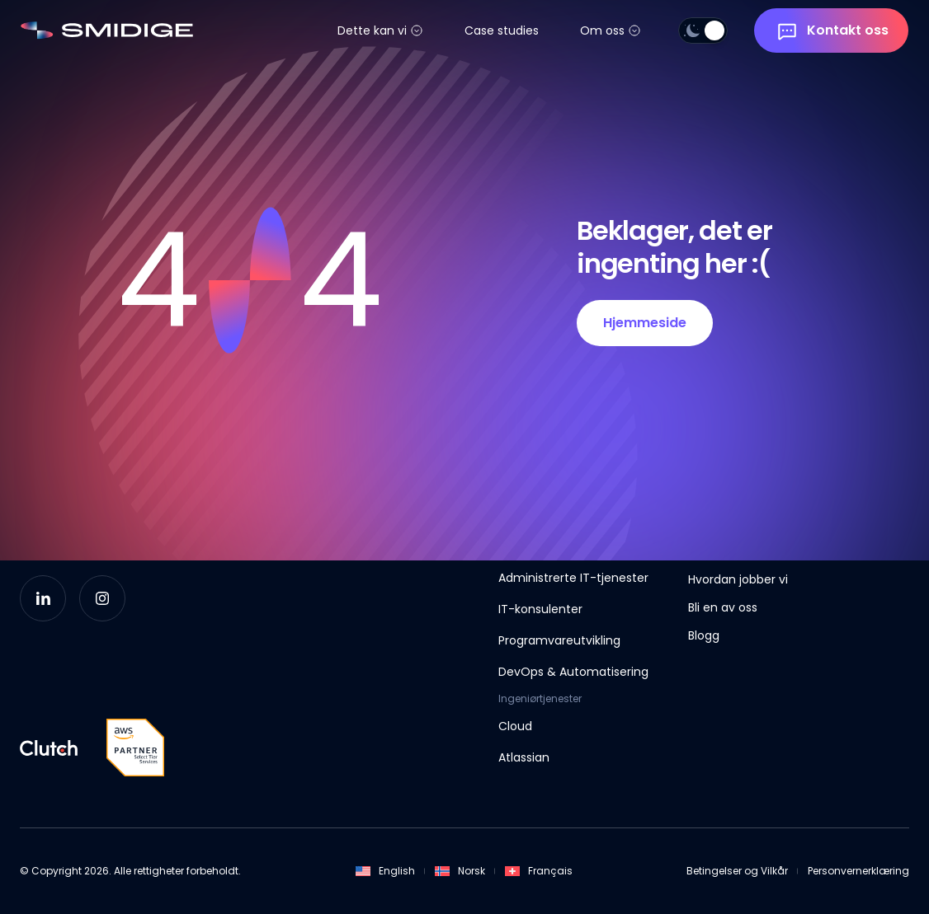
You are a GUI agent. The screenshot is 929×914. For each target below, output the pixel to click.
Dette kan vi (372, 30)
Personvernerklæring (858, 871)
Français (539, 871)
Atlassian (523, 757)
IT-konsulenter (540, 609)
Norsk (460, 871)
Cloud (515, 726)
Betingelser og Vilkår (737, 871)
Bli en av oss (722, 607)
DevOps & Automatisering (573, 671)
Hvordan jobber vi (738, 579)
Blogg (703, 635)
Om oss (602, 30)
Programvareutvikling (559, 640)
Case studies (502, 30)
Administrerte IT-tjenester (573, 577)
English (385, 871)
